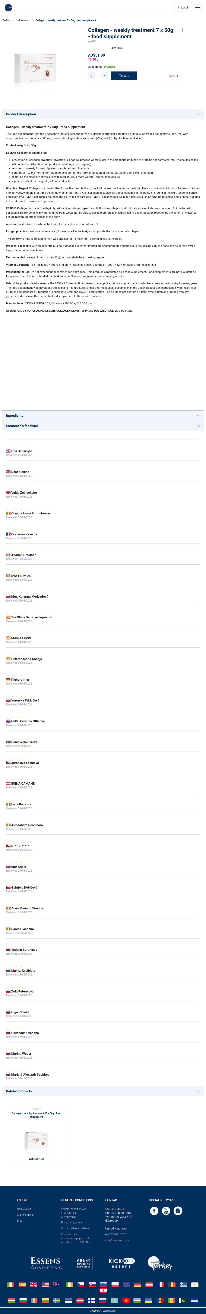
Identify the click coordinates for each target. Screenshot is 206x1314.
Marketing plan (25, 1214)
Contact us (114, 1200)
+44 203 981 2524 (115, 1234)
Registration (24, 1208)
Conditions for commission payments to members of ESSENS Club (76, 1238)
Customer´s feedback (22, 426)
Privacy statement (71, 1222)
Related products (19, 1091)
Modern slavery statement (76, 1228)
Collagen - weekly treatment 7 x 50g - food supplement (66, 20)
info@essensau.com (117, 1240)
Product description (21, 114)
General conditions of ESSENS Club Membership (73, 1212)
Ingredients (14, 416)
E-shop (6, 20)
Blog (19, 1220)
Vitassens (23, 20)
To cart (124, 76)
